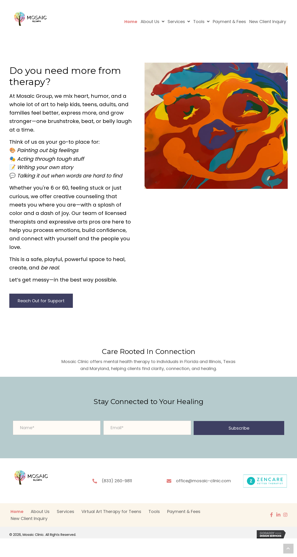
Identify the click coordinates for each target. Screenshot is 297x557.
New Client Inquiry (29, 518)
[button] (239, 428)
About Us (40, 511)
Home (17, 511)
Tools (154, 511)
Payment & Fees (183, 511)
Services (65, 511)
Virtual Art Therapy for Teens (111, 511)
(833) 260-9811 (117, 481)
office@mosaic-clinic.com (203, 481)
